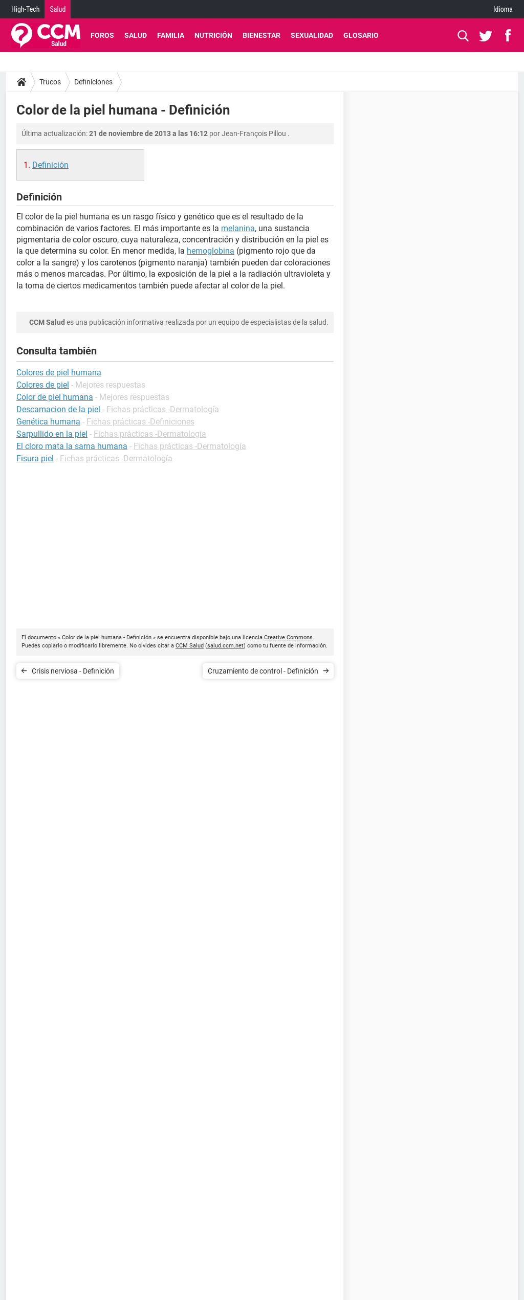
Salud (58, 9)
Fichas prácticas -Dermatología (162, 409)
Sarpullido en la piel (52, 434)
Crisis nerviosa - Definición (73, 671)
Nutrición (213, 35)
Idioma (503, 9)
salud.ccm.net (225, 645)
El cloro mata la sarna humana (71, 446)
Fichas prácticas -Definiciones (140, 422)
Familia (170, 35)
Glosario (361, 35)
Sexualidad (312, 35)
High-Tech (25, 9)
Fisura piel (35, 458)
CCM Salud (190, 645)
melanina (238, 228)
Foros (102, 35)
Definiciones (93, 82)
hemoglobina (210, 251)
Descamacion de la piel (58, 409)
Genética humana (48, 422)
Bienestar (261, 35)
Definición (50, 165)
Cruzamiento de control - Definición (263, 671)
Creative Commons (288, 637)
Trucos (50, 82)
